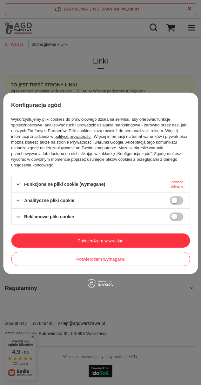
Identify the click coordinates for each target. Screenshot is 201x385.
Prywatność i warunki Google (97, 142)
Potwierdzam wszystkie (100, 240)
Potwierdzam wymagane (100, 258)
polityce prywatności (73, 136)
